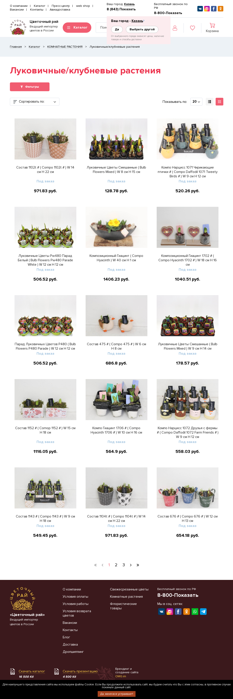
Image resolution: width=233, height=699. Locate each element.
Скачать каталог (32, 671)
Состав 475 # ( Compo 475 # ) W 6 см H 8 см (116, 346)
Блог (66, 637)
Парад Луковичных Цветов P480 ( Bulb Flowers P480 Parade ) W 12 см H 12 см (45, 346)
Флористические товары (123, 606)
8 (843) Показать (121, 9)
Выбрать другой (142, 29)
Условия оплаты (75, 596)
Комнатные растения (126, 596)
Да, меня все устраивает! (116, 694)
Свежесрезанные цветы (129, 589)
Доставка (70, 644)
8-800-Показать (168, 13)
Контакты (36, 9)
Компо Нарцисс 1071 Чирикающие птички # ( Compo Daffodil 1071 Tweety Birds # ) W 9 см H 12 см (188, 171)
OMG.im (120, 676)
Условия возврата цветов (77, 613)
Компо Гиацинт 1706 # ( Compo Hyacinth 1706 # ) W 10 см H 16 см (116, 430)
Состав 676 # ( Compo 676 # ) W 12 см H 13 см (188, 518)
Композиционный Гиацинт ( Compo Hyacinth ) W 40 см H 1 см (116, 258)
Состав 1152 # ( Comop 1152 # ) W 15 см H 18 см (45, 430)
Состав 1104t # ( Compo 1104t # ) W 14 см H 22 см (116, 518)
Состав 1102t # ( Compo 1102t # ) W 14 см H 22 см (45, 169)
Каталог (39, 6)
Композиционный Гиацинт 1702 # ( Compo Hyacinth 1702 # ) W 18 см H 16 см (187, 260)
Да (117, 29)
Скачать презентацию (80, 671)
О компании (19, 6)
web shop (83, 6)
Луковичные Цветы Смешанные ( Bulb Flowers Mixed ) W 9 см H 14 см (187, 346)
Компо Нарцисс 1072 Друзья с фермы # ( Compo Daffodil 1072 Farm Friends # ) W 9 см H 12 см (187, 432)
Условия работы (75, 604)
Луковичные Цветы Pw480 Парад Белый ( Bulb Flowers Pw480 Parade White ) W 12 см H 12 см (45, 260)
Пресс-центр (61, 6)
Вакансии (17, 9)
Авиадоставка (60, 9)
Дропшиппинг (73, 652)
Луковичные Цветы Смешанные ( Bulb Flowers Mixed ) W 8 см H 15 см (116, 169)
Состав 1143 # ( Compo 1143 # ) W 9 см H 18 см (45, 518)
